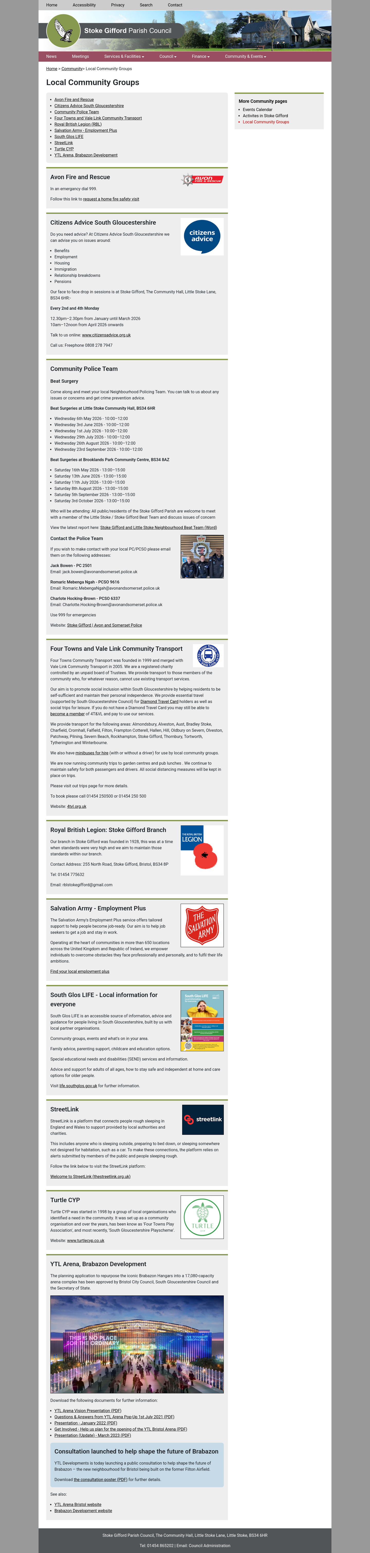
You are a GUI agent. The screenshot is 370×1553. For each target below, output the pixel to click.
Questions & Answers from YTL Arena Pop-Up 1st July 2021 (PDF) (114, 1416)
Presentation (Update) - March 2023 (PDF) (92, 1435)
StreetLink (63, 142)
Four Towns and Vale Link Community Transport (98, 118)
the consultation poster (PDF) (100, 1479)
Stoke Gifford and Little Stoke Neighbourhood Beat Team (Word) (158, 527)
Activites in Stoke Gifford (265, 115)
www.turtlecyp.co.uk (85, 1240)
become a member (67, 713)
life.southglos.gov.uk (78, 1085)
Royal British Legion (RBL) (78, 124)
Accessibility (84, 5)
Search (146, 5)
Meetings (80, 56)
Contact (175, 5)
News (51, 56)
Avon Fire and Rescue (74, 99)
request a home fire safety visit (111, 199)
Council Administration (209, 1545)
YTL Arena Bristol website (77, 1504)
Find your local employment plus (79, 971)
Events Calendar (257, 109)
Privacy (118, 5)
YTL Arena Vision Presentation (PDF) (88, 1410)
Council (166, 56)
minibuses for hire (92, 753)
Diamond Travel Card (160, 701)
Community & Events (244, 56)
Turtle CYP (64, 149)
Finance (199, 56)
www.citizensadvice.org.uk (106, 335)
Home (51, 5)
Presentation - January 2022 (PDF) (85, 1423)
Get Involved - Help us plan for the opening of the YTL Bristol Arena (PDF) (120, 1429)
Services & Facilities (122, 56)
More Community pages (263, 101)
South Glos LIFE (69, 136)
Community (71, 68)
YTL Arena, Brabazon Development (86, 155)
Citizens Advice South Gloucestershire (89, 105)
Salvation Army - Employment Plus (85, 130)
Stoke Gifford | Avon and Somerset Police (104, 625)
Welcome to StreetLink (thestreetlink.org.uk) (90, 1176)
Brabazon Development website (83, 1510)
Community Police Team (76, 111)
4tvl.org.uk (76, 806)
